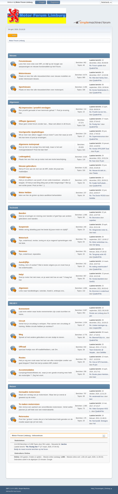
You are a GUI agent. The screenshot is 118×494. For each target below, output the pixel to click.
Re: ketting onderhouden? (98, 267)
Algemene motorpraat (29, 144)
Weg (21, 334)
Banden (22, 213)
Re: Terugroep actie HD (97, 254)
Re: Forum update (95, 65)
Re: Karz (92, 161)
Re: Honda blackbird (96, 279)
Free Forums (17, 491)
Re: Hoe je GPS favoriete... (99, 362)
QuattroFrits (93, 68)
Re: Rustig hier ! (95, 124)
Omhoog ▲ (108, 488)
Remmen (23, 251)
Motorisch (23, 238)
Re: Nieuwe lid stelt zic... (98, 170)
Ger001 (92, 282)
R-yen (97, 151)
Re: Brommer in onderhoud (99, 291)
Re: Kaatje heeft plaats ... (98, 183)
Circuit (22, 321)
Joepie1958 (97, 328)
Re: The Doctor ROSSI (97, 196)
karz (94, 233)
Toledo (95, 173)
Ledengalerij (24, 156)
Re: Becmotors (94, 218)
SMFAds (8, 491)
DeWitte (92, 198)
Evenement (24, 309)
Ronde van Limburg (96, 313)
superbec (92, 220)
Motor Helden (25, 192)
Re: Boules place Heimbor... (99, 374)
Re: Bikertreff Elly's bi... (97, 338)
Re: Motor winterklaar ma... (99, 242)
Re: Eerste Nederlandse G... (99, 90)
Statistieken (18, 440)
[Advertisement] (39, 48)
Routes (22, 358)
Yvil (94, 424)
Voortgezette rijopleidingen (31, 132)
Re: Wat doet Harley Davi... (99, 78)
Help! (21, 274)
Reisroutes (24, 416)
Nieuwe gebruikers (27, 166)
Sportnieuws (25, 87)
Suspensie (24, 227)
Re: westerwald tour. (96, 396)
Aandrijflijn (24, 262)
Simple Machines (24, 488)
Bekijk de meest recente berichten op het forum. (31, 449)
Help (92, 488)
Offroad (22, 347)
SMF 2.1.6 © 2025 (12, 488)
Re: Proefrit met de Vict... (98, 112)
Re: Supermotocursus (97, 136)
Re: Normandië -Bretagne (98, 421)
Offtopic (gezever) (27, 121)
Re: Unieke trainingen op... (98, 325)
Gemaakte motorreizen (29, 392)
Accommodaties (26, 370)
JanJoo (64, 444)
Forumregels (99, 488)
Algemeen (23, 288)
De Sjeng (96, 245)
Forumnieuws (25, 61)
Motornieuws (25, 73)
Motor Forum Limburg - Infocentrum (27, 436)
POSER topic (25, 177)
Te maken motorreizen (29, 404)
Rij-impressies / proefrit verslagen (34, 108)
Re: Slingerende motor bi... (99, 230)
